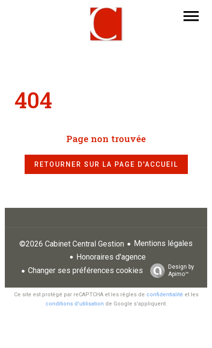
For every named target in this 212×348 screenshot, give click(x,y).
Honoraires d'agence (111, 256)
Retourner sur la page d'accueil (106, 164)
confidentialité (164, 294)
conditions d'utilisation (74, 304)
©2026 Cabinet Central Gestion (71, 243)
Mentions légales (163, 243)
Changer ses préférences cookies (85, 270)
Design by (169, 270)
